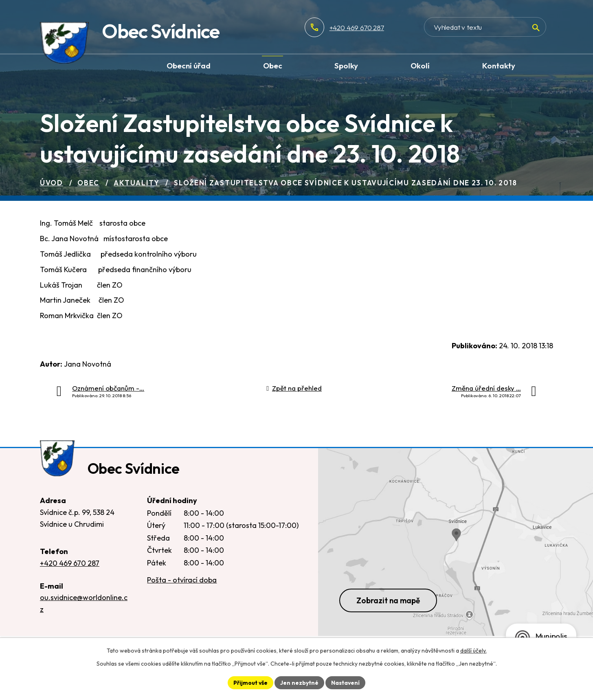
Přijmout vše (250, 682)
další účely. (473, 650)
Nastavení (345, 682)
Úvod (51, 182)
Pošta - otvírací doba (182, 581)
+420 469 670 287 (383, 27)
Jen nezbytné (299, 682)
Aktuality (136, 182)
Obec (88, 182)
